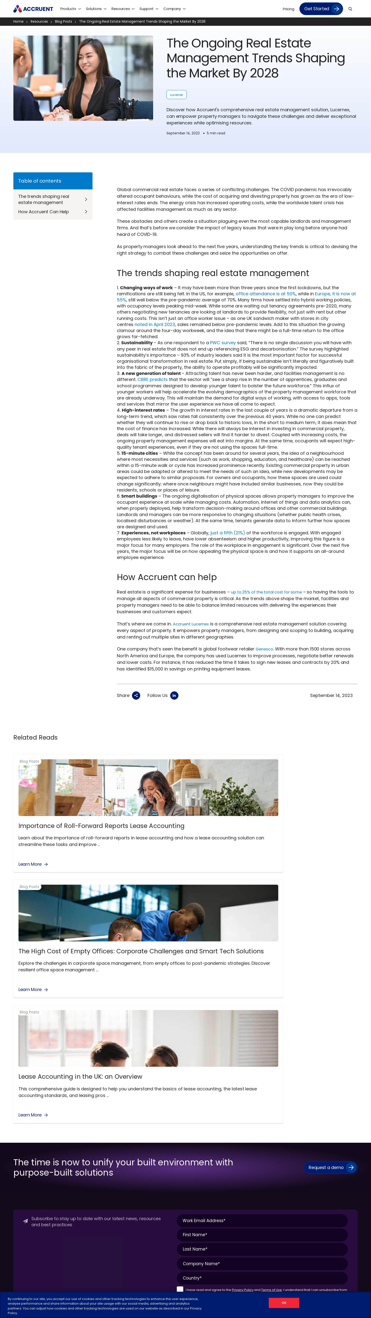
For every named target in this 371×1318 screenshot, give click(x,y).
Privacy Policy (242, 1067)
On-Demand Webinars (325, 1221)
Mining (194, 1178)
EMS (75, 1135)
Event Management (147, 1182)
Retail (193, 1195)
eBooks (312, 1170)
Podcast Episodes (320, 1229)
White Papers (317, 1246)
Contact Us (23, 1144)
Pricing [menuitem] (288, 8)
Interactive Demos (321, 1195)
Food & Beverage (203, 1144)
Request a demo (326, 945)
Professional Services (265, 1144)
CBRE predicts (153, 379)
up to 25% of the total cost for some (270, 592)
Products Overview (87, 1127)
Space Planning (143, 1216)
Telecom (196, 1204)
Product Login (258, 1153)
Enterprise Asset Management (156, 1174)
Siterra (77, 1187)
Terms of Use (271, 1067)
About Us (20, 1127)
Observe (79, 1170)
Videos (311, 1238)
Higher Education (203, 1161)
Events (311, 1178)
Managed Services (262, 1135)
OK (284, 1304)
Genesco (265, 649)
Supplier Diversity (27, 1195)
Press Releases (25, 1178)
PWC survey (223, 343)
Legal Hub (21, 1161)
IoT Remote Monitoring (149, 1199)
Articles (312, 1135)
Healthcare (198, 1153)
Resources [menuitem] (120, 8)
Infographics (316, 1187)
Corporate (197, 1135)
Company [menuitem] (172, 8)
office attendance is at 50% (266, 294)
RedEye (78, 1178)
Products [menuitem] (68, 8)
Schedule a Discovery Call (35, 1187)
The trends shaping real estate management (43, 199)
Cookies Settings (218, 1288)
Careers (20, 1135)
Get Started (316, 9)
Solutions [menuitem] (94, 8)
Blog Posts (65, 21)
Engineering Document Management (149, 1163)
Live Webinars (317, 1212)
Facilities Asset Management (154, 1191)
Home (20, 21)
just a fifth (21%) (228, 533)
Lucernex (176, 95)
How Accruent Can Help (43, 212)
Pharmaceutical (202, 1187)
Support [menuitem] (146, 8)
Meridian (79, 1161)
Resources (42, 21)
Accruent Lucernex (193, 624)
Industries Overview (205, 1127)
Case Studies (317, 1161)
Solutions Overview (146, 1127)
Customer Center (262, 1127)
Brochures (314, 1153)
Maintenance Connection (93, 1153)
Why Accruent (25, 1204)
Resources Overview (323, 1127)
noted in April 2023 (155, 324)
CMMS (135, 1135)
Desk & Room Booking (148, 1144)
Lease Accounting (145, 1208)
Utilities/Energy (201, 1212)
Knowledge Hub (319, 1204)
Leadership (22, 1153)
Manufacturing (201, 1170)
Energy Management (148, 1153)
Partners (20, 1170)
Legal (136, 1288)
